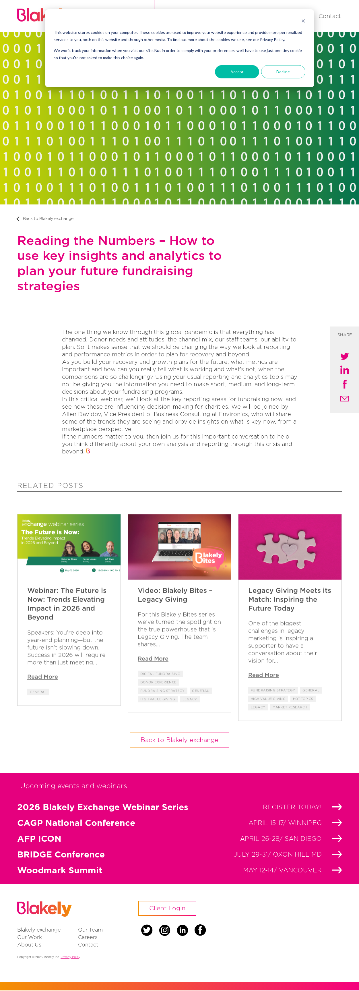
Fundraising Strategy (162, 714)
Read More (42, 700)
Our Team (90, 930)
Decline (283, 71)
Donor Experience (158, 706)
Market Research (290, 730)
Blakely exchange (39, 930)
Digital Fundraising (160, 697)
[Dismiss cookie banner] (303, 21)
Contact (330, 16)
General (38, 715)
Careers (88, 937)
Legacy (190, 722)
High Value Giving (157, 722)
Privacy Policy (70, 957)
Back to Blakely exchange (48, 219)
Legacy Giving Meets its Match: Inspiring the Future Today (289, 622)
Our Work (29, 937)
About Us (29, 945)
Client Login (167, 909)
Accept (237, 71)
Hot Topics (303, 722)
